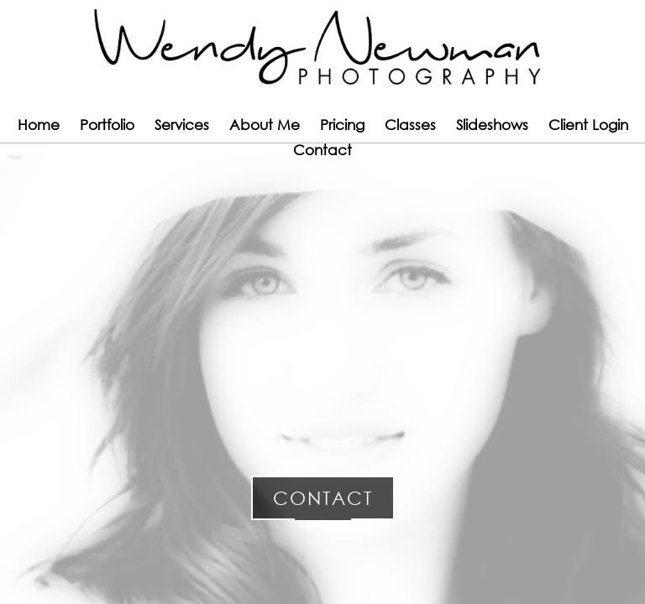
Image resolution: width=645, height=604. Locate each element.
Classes (410, 124)
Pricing (342, 124)
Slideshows (492, 124)
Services (182, 124)
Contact (322, 150)
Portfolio (107, 124)
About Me (264, 124)
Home (39, 124)
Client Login (588, 124)
